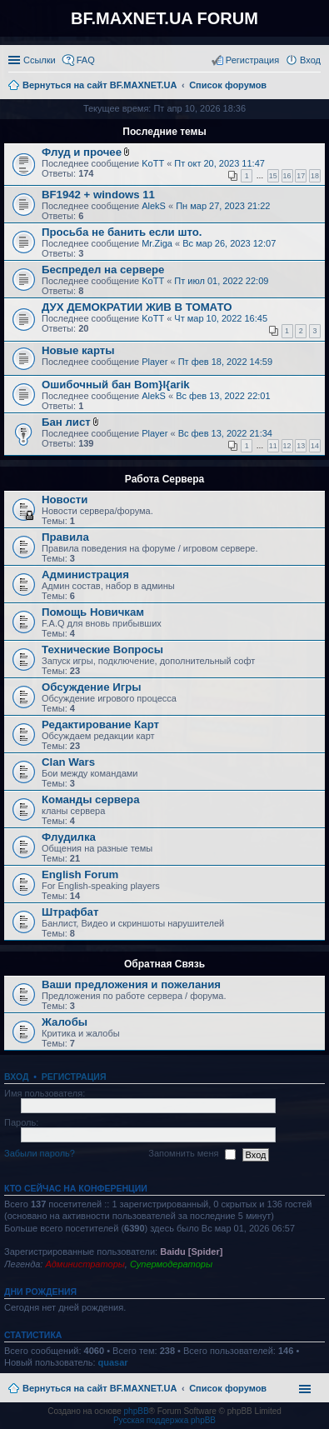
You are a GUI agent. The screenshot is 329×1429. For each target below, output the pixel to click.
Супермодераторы (171, 1264)
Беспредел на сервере (103, 269)
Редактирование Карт (100, 724)
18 (315, 176)
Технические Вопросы (102, 649)
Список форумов (228, 1388)
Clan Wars (68, 762)
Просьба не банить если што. (122, 232)
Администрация (85, 574)
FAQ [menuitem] (86, 60)
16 (287, 176)
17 (301, 176)
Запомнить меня (191, 1154)
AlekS (154, 206)
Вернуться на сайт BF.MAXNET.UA (99, 1388)
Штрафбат (70, 912)
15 (273, 176)
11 (273, 446)
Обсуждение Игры (91, 687)
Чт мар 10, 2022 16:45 (220, 318)
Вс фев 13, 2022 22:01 (223, 396)
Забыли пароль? (39, 1153)
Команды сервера (91, 799)
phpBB (136, 1411)
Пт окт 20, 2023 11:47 (219, 163)
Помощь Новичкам (93, 612)
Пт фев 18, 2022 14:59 (225, 362)
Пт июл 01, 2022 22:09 (221, 281)
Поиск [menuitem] (316, 86)
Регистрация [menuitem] (252, 60)
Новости (64, 499)
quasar (113, 1362)
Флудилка (69, 837)
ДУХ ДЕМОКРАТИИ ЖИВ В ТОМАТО (137, 307)
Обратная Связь (164, 964)
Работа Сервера (164, 479)
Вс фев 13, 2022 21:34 (225, 433)
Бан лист (66, 422)
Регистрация (74, 1077)
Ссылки (39, 60)
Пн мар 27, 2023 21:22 (223, 206)
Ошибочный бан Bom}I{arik (116, 384)
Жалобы (64, 1022)
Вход (16, 1077)
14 (315, 446)
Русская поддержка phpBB (164, 1420)
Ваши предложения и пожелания (131, 984)
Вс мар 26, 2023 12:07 (229, 243)
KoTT (153, 163)
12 (287, 446)
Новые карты (78, 350)
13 (301, 446)
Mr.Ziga (157, 243)
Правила (65, 537)
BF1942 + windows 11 (98, 194)
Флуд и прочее (82, 152)
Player (154, 362)
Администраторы (84, 1264)
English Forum (80, 874)
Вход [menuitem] (310, 60)
